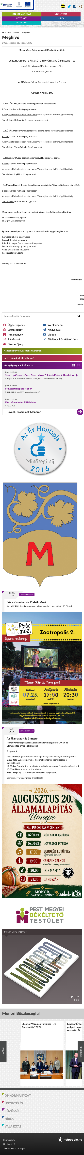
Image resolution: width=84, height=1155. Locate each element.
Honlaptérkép (9, 1144)
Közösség (21, 18)
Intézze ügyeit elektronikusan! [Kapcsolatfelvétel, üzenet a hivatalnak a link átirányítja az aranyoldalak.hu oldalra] (19, 358)
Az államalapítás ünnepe (22, 738)
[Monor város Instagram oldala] (80, 6)
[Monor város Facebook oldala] (74, 6)
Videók (52, 334)
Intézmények (15, 334)
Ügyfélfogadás (16, 325)
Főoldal (8, 32)
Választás (22, 23)
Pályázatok (14, 339)
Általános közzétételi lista (63, 339)
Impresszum (9, 1140)
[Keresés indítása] (79, 316)
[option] (41, 1053)
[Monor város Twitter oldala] (69, 6)
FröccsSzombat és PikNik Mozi (20, 402)
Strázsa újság (15, 344)
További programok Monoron (24, 412)
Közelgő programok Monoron (18, 365)
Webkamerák (55, 325)
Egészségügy (15, 330)
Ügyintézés (60, 14)
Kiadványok (54, 330)
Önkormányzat (21, 14)
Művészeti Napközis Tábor (18, 389)
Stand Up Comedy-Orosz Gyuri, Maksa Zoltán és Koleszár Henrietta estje (41, 375)
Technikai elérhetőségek (14, 1149)
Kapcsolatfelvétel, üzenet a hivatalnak (22, 351)
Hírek (61, 18)
